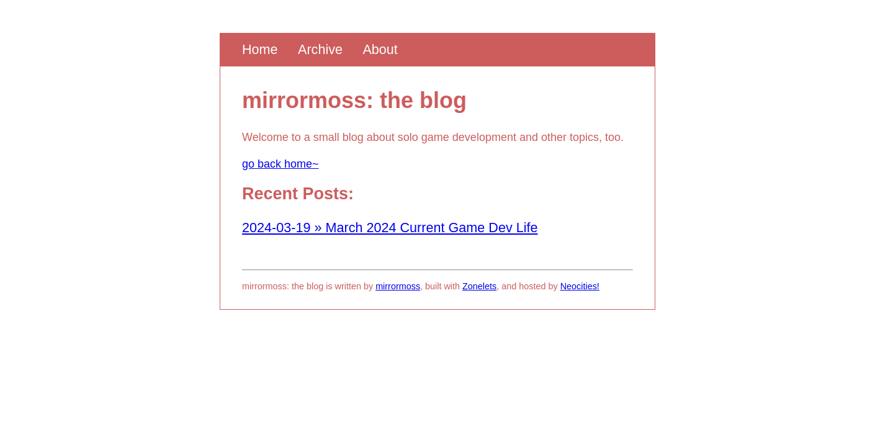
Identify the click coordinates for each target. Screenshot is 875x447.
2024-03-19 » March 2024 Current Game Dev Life (390, 227)
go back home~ (280, 164)
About (379, 49)
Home (260, 49)
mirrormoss (397, 286)
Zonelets (479, 286)
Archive (320, 49)
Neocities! (579, 286)
